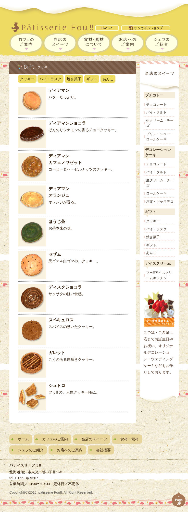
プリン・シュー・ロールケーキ (160, 136)
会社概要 (103, 450)
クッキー (27, 79)
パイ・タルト (156, 112)
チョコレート (156, 104)
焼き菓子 (74, 79)
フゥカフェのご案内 (26, 43)
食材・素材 (129, 439)
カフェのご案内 (55, 439)
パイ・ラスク (50, 79)
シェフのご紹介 (162, 43)
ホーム (23, 439)
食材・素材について (94, 43)
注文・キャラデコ (160, 201)
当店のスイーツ (60, 43)
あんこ (107, 79)
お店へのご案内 (128, 43)
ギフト (91, 79)
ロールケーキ (156, 193)
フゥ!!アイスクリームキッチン (159, 275)
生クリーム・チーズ (160, 123)
